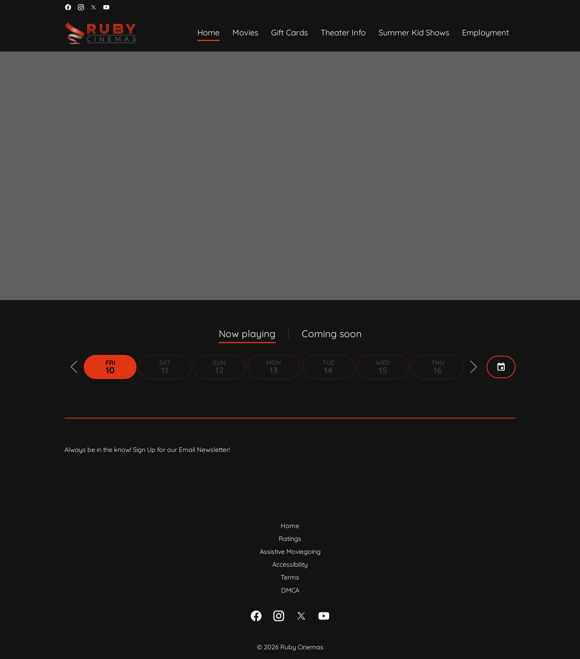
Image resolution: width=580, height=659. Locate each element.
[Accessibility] (290, 564)
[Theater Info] (343, 33)
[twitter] (93, 7)
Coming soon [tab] (332, 333)
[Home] (208, 33)
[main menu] (353, 33)
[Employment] (485, 33)
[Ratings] (290, 538)
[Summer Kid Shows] (414, 33)
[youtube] (106, 7)
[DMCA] (290, 590)
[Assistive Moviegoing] (290, 551)
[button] (74, 367)
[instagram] (81, 7)
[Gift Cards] (289, 33)
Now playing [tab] (247, 333)
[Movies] (245, 33)
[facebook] (68, 7)
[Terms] (290, 577)
